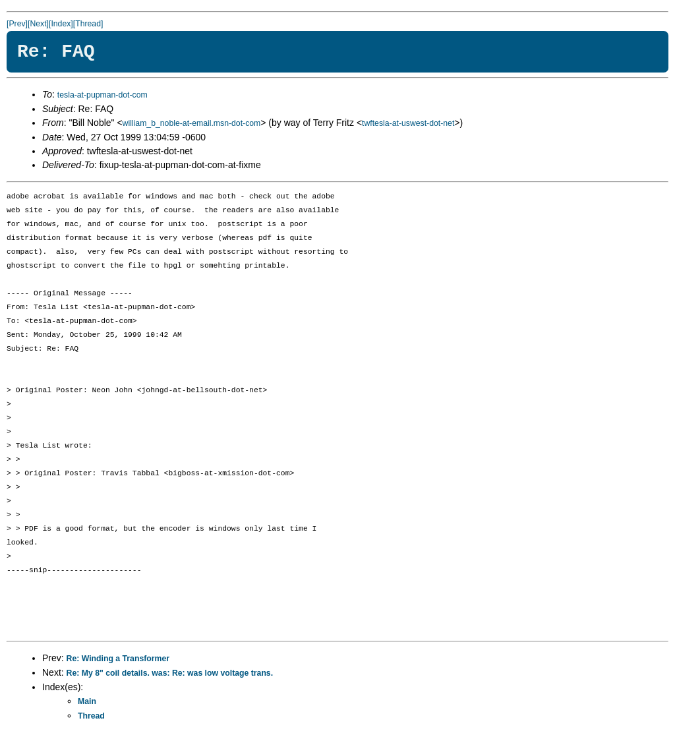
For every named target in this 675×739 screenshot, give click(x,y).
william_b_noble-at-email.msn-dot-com (192, 123)
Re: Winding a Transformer (118, 658)
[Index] (61, 23)
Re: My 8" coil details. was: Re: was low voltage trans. (170, 673)
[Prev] (17, 23)
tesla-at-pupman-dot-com (102, 95)
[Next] (38, 23)
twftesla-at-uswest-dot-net (408, 123)
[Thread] (88, 23)
